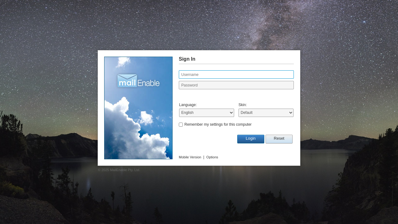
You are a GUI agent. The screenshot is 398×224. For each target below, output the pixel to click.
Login (251, 138)
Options (212, 157)
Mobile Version (190, 157)
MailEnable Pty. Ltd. (125, 170)
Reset (279, 138)
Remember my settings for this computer (218, 124)
